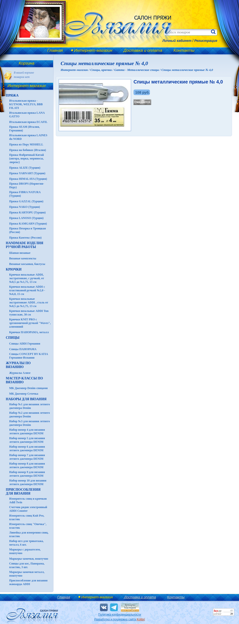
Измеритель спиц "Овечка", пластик (27, 525)
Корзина (27, 63)
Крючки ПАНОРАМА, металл (29, 332)
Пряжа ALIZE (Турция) (24, 167)
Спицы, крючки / (102, 70)
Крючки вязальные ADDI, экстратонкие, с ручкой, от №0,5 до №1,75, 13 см (26, 278)
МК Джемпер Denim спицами (28, 388)
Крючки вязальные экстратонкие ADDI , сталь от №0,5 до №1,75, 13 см (28, 302)
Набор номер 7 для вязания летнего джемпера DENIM (27, 456)
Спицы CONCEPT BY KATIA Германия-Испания (28, 355)
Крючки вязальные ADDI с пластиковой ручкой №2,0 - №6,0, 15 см (27, 290)
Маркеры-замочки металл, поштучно (26, 573)
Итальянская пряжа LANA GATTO (27, 114)
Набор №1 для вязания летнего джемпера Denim (29, 406)
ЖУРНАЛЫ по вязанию (18, 365)
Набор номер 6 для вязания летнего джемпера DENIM (27, 448)
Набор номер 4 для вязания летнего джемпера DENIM (27, 431)
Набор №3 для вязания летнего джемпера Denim (29, 423)
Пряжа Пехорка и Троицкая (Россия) (27, 230)
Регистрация (205, 41)
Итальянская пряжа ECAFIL (28, 122)
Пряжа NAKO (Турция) (24, 207)
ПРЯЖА (12, 95)
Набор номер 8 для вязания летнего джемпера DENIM (27, 465)
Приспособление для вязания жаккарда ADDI (28, 582)
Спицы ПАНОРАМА (22, 349)
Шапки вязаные (19, 253)
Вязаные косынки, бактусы (27, 264)
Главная (55, 50)
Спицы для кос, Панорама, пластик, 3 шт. (26, 565)
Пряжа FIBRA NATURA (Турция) (25, 193)
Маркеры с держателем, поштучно (25, 551)
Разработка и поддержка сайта (119, 619)
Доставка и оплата (143, 50)
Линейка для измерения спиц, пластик (29, 534)
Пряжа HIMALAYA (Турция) (28, 178)
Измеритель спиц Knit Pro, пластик (26, 517)
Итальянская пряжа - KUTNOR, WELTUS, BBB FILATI (26, 104)
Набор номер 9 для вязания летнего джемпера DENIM (27, 473)
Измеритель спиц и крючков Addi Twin (28, 500)
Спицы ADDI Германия (24, 343)
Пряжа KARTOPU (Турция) (27, 212)
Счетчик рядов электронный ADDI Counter (28, 508)
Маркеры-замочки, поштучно (28, 558)
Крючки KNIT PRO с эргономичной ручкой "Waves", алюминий (30, 323)
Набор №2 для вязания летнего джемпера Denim (29, 414)
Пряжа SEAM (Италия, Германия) (24, 128)
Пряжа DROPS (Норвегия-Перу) (26, 185)
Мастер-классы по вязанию (24, 380)
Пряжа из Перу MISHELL (26, 144)
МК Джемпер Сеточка (23, 393)
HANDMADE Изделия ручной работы (24, 245)
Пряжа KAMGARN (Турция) (28, 223)
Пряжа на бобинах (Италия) (27, 150)
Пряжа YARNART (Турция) (27, 173)
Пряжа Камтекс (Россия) (25, 237)
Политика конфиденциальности (119, 614)
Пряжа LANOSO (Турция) (26, 218)
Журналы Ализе (19, 373)
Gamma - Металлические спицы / (137, 70)
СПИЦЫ (13, 337)
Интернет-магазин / (75, 70)
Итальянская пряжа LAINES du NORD (28, 137)
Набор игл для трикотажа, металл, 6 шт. (26, 542)
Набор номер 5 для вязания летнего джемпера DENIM (27, 440)
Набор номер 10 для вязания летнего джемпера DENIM (27, 482)
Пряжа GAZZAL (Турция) (26, 201)
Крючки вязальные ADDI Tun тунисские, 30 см (29, 312)
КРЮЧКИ (13, 269)
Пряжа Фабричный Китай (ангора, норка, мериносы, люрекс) (26, 158)
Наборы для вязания (26, 399)
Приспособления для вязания (23, 491)
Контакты (184, 50)
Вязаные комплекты (22, 258)
